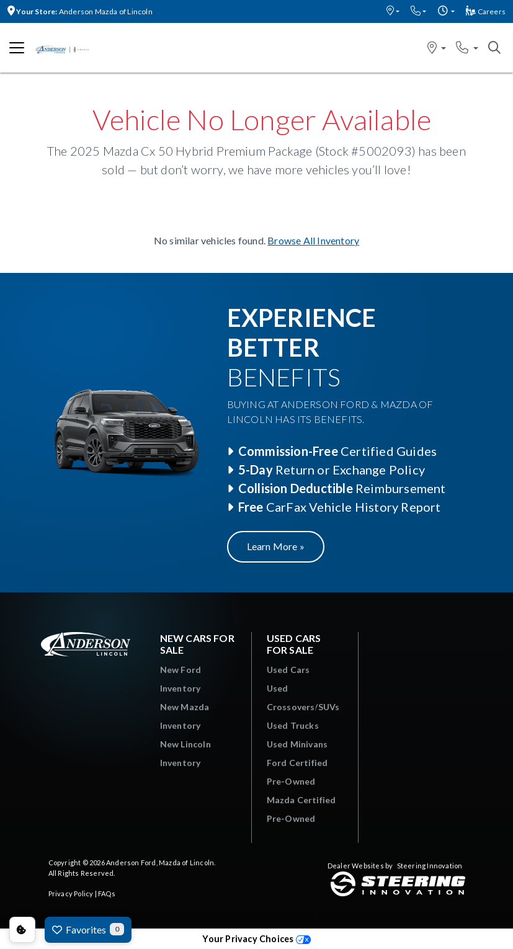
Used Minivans (297, 744)
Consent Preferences (22, 930)
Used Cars (288, 669)
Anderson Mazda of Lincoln (80, 11)
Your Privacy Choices (256, 938)
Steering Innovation (430, 866)
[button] (392, 11)
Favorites (88, 929)
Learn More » (276, 546)
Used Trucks (293, 725)
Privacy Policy (71, 893)
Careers (486, 11)
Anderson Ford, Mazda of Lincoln (160, 862)
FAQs (106, 893)
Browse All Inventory (313, 240)
